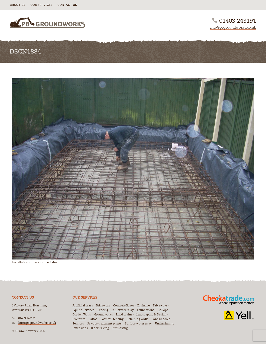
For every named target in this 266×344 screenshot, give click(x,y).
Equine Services (83, 310)
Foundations (145, 310)
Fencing (102, 310)
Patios (93, 319)
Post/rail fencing (112, 319)
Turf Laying (120, 328)
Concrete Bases (123, 305)
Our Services (41, 5)
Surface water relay (138, 323)
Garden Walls (82, 314)
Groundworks (103, 314)
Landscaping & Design (151, 314)
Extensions (80, 328)
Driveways (160, 305)
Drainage (143, 305)
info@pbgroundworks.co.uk (233, 27)
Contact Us (67, 5)
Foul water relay (122, 310)
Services (78, 323)
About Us (17, 5)
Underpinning (164, 323)
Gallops (163, 310)
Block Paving (100, 328)
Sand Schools (161, 319)
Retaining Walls (137, 319)
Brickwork (103, 305)
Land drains (124, 314)
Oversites (79, 319)
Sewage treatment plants (104, 323)
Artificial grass (83, 305)
